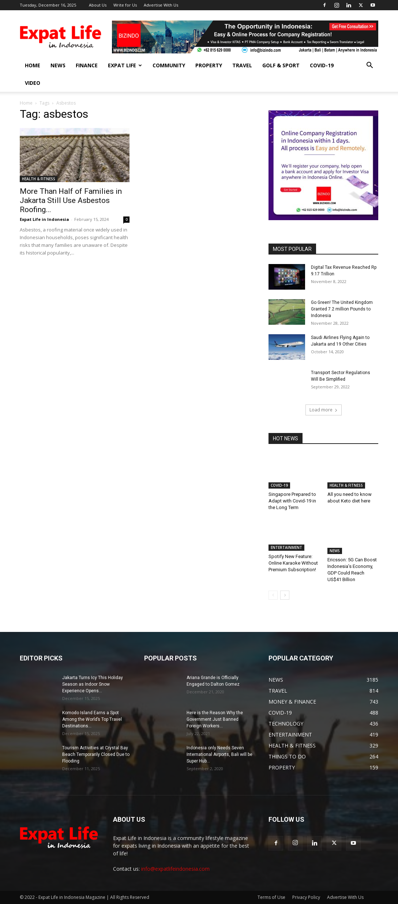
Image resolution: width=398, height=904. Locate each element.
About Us (97, 5)
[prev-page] (273, 595)
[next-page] (284, 595)
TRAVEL (242, 65)
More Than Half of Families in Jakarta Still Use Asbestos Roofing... (71, 200)
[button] (369, 66)
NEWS (57, 65)
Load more (323, 410)
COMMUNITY (169, 65)
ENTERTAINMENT (286, 550)
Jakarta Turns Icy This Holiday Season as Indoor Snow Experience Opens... (92, 684)
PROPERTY (208, 65)
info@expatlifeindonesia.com (175, 868)
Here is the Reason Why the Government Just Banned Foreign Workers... (215, 719)
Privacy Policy (306, 897)
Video (32, 82)
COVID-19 (322, 65)
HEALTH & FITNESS (38, 178)
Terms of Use (271, 897)
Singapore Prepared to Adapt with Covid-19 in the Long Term (292, 500)
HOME (32, 65)
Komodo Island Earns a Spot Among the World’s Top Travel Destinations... (92, 719)
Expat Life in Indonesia (44, 219)
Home (26, 103)
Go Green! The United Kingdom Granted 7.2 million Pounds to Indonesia (342, 309)
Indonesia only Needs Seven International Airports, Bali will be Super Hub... (219, 754)
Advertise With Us (161, 5)
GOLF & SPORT (281, 65)
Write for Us (125, 5)
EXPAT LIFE (125, 65)
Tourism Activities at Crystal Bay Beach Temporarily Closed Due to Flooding (95, 754)
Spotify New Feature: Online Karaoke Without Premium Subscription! (293, 566)
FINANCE (87, 65)
